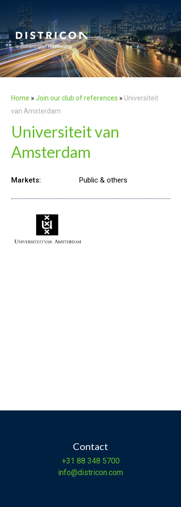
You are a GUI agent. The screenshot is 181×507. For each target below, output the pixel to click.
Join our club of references (77, 98)
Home (20, 98)
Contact (90, 446)
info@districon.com (90, 472)
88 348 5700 (97, 460)
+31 (68, 460)
